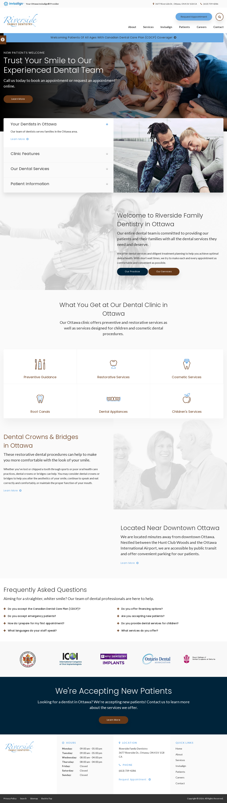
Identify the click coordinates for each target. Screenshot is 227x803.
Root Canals (40, 411)
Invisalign (166, 27)
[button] (213, 61)
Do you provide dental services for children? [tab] (149, 623)
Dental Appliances (113, 411)
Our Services (164, 271)
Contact (218, 27)
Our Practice (132, 271)
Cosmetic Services (186, 377)
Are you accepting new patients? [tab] (142, 616)
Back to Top (46, 798)
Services (148, 27)
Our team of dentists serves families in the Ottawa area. (44, 131)
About (132, 27)
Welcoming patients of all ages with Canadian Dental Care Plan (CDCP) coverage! (111, 37)
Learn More (18, 99)
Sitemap (34, 798)
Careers (201, 27)
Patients (184, 27)
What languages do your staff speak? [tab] (32, 630)
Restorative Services (113, 377)
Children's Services (187, 411)
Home (179, 748)
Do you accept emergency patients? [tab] (32, 616)
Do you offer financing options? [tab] (142, 609)
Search (23, 798)
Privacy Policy (10, 798)
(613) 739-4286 (210, 3)
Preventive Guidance (40, 377)
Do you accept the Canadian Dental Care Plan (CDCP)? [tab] (44, 609)
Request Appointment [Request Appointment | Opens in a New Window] (194, 16)
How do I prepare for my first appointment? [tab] (36, 623)
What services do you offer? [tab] (139, 630)
